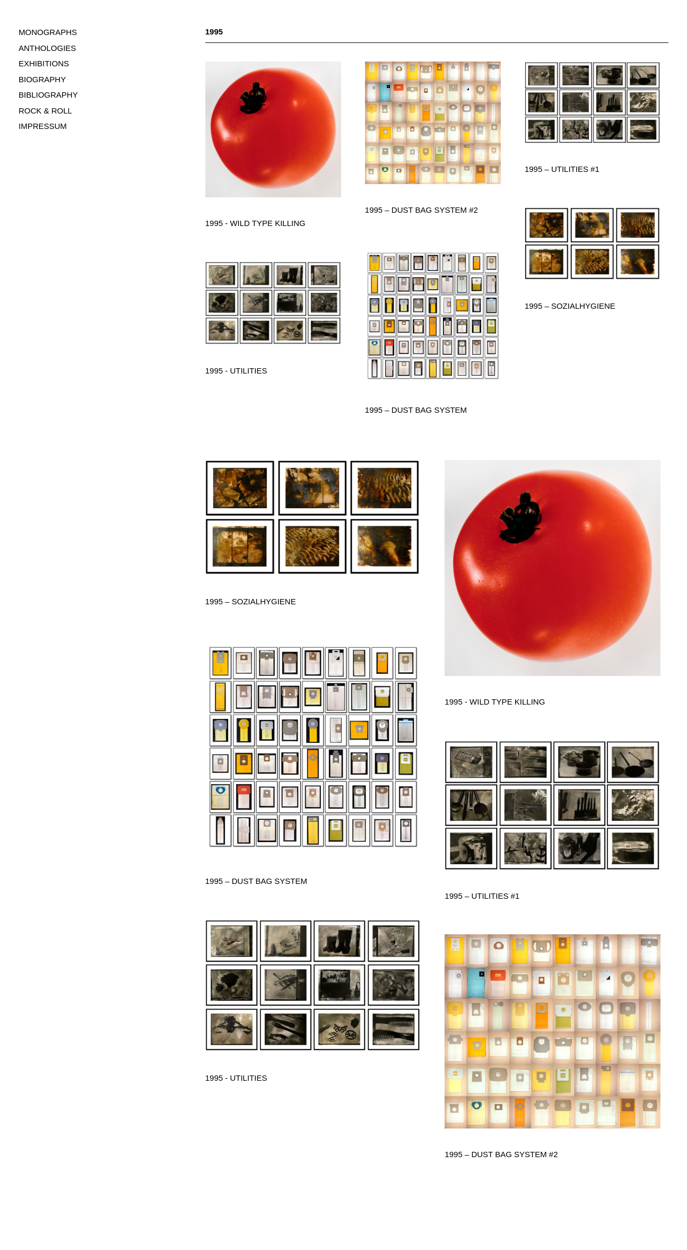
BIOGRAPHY (42, 79)
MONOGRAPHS (48, 32)
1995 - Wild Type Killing (255, 223)
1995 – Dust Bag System (416, 409)
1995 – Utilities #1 (562, 168)
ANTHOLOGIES (47, 48)
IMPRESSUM (43, 126)
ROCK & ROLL (45, 110)
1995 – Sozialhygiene (570, 305)
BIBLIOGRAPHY (48, 94)
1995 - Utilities (236, 370)
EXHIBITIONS (44, 63)
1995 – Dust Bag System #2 (421, 209)
